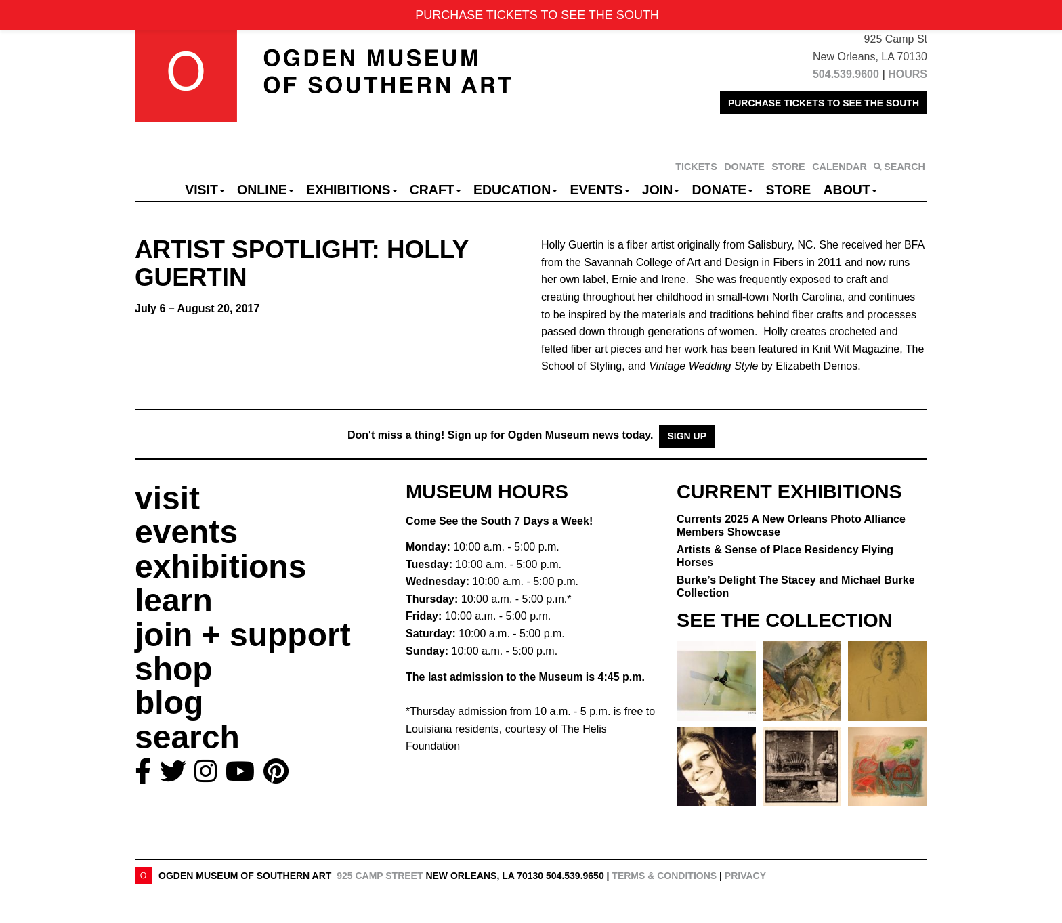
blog (169, 703)
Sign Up (686, 436)
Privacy (745, 875)
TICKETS (696, 166)
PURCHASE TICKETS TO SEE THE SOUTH (823, 103)
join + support (243, 635)
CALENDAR (839, 166)
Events (600, 189)
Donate (722, 189)
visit (167, 498)
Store (788, 189)
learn (174, 600)
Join (661, 189)
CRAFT (435, 189)
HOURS (907, 74)
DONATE (744, 166)
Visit (205, 189)
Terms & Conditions (664, 875)
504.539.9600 (846, 74)
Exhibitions (352, 189)
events (186, 532)
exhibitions (220, 566)
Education (515, 189)
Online (265, 189)
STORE (788, 166)
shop (174, 669)
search (187, 737)
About (850, 189)
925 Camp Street (380, 875)
